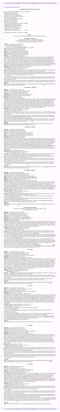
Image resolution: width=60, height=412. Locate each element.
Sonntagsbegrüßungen (17, 3)
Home (54, 3)
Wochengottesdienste (26, 3)
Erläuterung (50, 3)
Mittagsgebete (34, 3)
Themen (45, 3)
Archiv (5, 3)
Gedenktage (40, 3)
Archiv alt (10, 3)
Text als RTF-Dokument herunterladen (12, 7)
